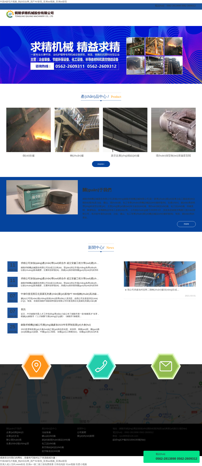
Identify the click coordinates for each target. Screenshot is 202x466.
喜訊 (23, 309)
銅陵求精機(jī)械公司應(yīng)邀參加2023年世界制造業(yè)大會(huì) (56, 325)
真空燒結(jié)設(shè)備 (53, 447)
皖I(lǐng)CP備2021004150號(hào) (129, 439)
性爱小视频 (81, 464)
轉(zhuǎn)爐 (77, 155)
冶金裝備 (46, 432)
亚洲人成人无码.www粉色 (12, 464)
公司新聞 (81, 432)
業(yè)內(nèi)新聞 (85, 436)
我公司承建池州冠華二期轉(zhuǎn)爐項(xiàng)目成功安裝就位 (157, 289)
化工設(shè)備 (49, 443)
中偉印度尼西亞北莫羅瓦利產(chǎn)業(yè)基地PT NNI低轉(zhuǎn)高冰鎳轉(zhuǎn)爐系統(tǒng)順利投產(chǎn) (78, 294)
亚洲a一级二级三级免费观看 (40, 464)
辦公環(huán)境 (13, 439)
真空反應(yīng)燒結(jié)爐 (125, 155)
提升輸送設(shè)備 (51, 451)
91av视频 (70, 464)
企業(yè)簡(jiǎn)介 (15, 432)
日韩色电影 (59, 464)
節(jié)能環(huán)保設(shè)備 (56, 439)
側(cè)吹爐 (29, 155)
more (186, 224)
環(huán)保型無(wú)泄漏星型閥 (173, 155)
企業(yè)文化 (12, 436)
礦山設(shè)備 (49, 436)
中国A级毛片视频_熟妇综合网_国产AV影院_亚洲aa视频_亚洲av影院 (33, 1)
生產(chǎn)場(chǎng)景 (17, 443)
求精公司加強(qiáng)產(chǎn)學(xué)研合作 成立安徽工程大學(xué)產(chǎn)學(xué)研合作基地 (70, 263)
